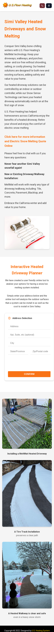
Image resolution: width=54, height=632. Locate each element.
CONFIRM (29, 374)
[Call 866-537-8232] (42, 5)
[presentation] (29, 363)
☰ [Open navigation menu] (49, 6)
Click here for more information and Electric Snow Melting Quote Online (25, 141)
